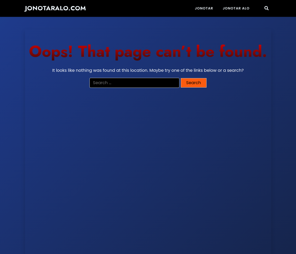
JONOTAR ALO (236, 8)
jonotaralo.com (55, 8)
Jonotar (204, 8)
